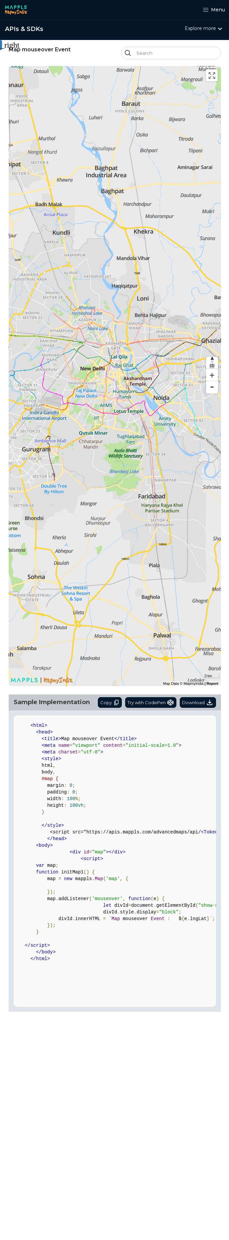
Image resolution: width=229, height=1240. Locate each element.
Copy (109, 702)
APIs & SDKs (24, 29)
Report (212, 683)
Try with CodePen (150, 702)
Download (198, 702)
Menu (214, 9)
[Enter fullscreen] (212, 75)
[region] (115, 376)
